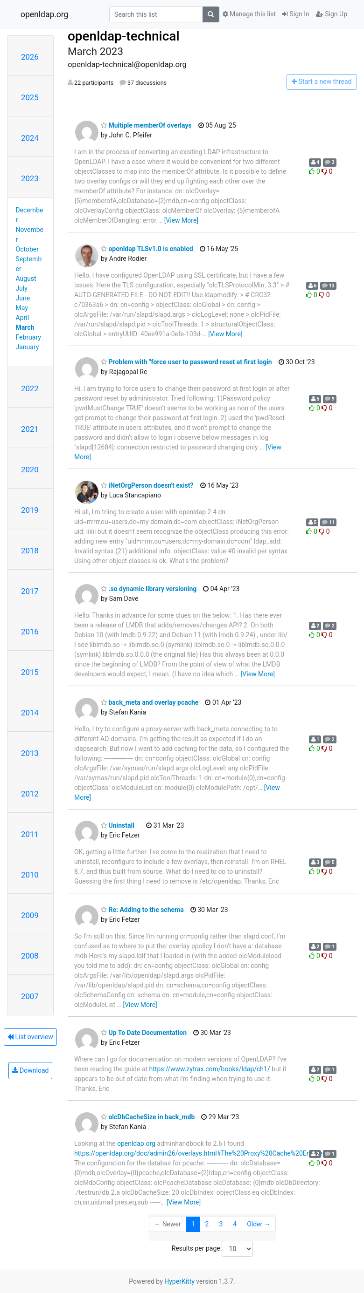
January (27, 347)
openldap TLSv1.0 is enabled (147, 248)
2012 (30, 793)
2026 (30, 56)
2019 (30, 510)
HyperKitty (179, 1281)
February (28, 337)
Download (30, 1070)
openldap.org (44, 14)
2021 (30, 429)
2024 (30, 138)
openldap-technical (124, 36)
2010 (30, 874)
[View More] (181, 220)
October (27, 249)
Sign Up (331, 14)
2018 (30, 550)
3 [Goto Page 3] (221, 1224)
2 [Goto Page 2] (207, 1224)
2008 (30, 955)
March (25, 327)
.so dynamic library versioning (148, 588)
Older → (259, 1224)
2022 (30, 388)
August (26, 278)
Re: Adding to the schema (142, 909)
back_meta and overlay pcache (149, 702)
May (22, 308)
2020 (30, 469)
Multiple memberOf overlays (146, 125)
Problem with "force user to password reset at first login (186, 362)
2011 (30, 834)
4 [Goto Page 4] (235, 1224)
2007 (30, 996)
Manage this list (249, 14)
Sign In (295, 14)
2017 (30, 591)
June (23, 298)
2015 (30, 672)
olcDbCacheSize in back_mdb (148, 1117)
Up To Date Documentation (144, 1032)
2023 (30, 178)
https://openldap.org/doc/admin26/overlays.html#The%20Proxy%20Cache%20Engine (198, 1153)
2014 (30, 712)
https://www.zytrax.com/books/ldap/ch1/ (209, 1069)
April (22, 317)
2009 (30, 915)
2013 (30, 753)
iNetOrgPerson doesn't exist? (147, 485)
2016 (30, 631)
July (22, 288)
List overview (30, 1037)
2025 (30, 97)
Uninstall (117, 825)
